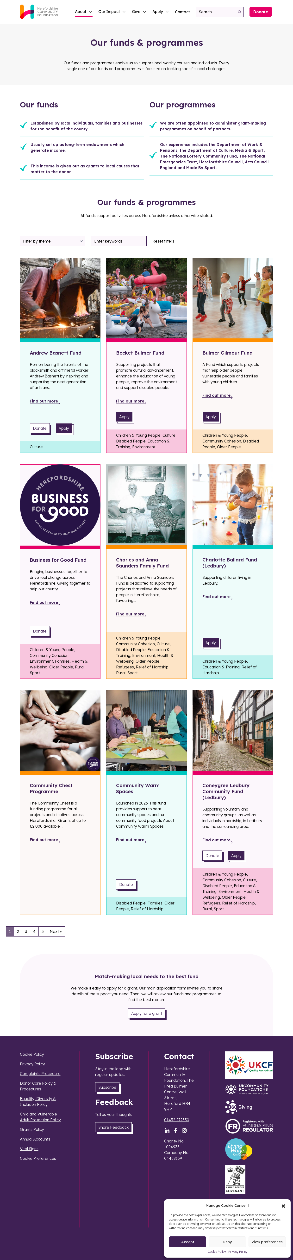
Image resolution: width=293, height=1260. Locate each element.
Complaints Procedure (40, 1073)
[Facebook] (176, 1130)
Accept (187, 1242)
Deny (227, 1242)
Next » (56, 931)
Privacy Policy (237, 1251)
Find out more (44, 401)
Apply (160, 11)
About (84, 11)
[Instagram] (184, 1130)
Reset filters (163, 241)
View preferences (267, 1242)
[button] (283, 1205)
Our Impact (112, 11)
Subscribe (107, 1087)
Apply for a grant (146, 1013)
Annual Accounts (35, 1139)
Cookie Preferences (38, 1158)
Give (139, 11)
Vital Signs (29, 1148)
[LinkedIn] (167, 1130)
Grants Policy (32, 1129)
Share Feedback (113, 1127)
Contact (182, 11)
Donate (260, 11)
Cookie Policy (217, 1251)
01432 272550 (176, 1119)
